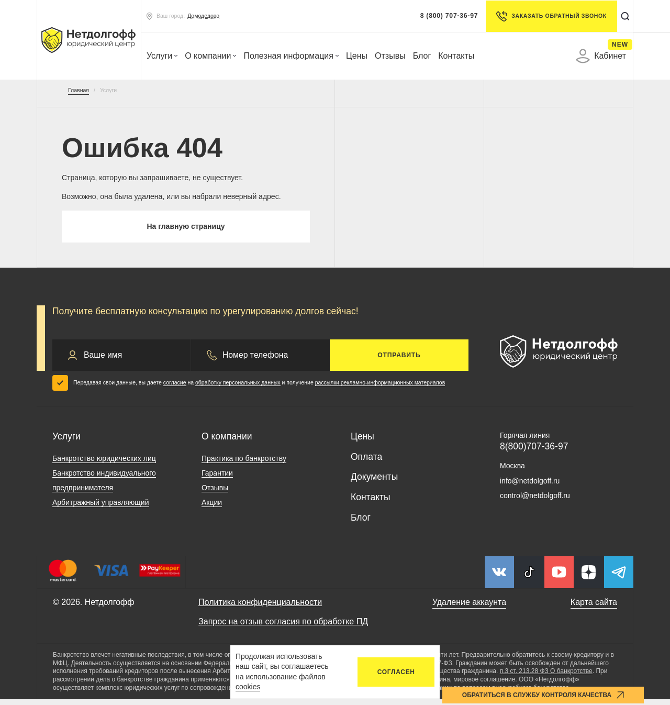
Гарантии (217, 478)
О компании (210, 55)
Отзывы (390, 55)
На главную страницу (186, 229)
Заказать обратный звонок (547, 16)
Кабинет (601, 56)
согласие (174, 388)
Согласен (396, 672)
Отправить (398, 360)
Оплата (366, 462)
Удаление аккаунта (469, 607)
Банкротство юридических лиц (104, 463)
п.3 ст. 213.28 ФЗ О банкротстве (546, 676)
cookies (248, 686)
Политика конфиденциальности (260, 607)
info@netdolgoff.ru (530, 486)
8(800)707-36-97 (534, 452)
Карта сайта (594, 607)
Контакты (456, 55)
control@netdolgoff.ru (535, 501)
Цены (356, 55)
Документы (374, 482)
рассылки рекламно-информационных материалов (380, 388)
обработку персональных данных (238, 388)
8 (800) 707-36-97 (445, 15)
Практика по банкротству (244, 463)
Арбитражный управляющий (100, 507)
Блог (422, 55)
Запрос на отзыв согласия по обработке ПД (283, 627)
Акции (212, 507)
